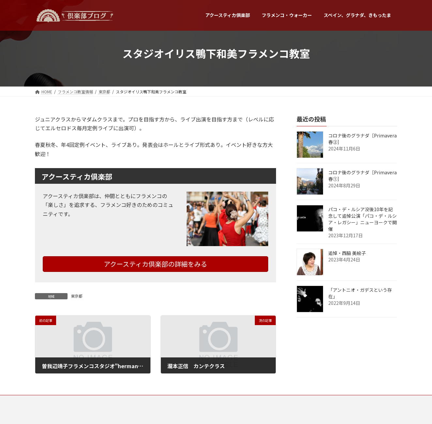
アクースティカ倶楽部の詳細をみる (155, 264)
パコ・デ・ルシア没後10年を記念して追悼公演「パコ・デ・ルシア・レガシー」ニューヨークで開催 (362, 219)
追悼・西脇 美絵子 (347, 253)
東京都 (77, 296)
